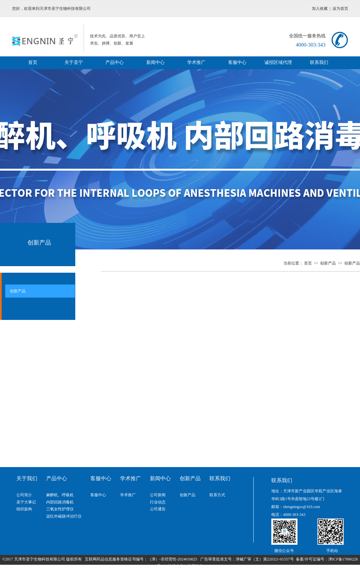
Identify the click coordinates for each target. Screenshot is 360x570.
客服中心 (237, 62)
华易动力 (195, 566)
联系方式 (217, 495)
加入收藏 (320, 8)
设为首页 (340, 8)
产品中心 (114, 62)
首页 (32, 62)
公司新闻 (158, 495)
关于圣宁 (73, 62)
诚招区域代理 (278, 62)
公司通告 (158, 509)
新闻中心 (155, 62)
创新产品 (328, 263)
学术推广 (196, 62)
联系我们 (319, 62)
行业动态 (158, 502)
